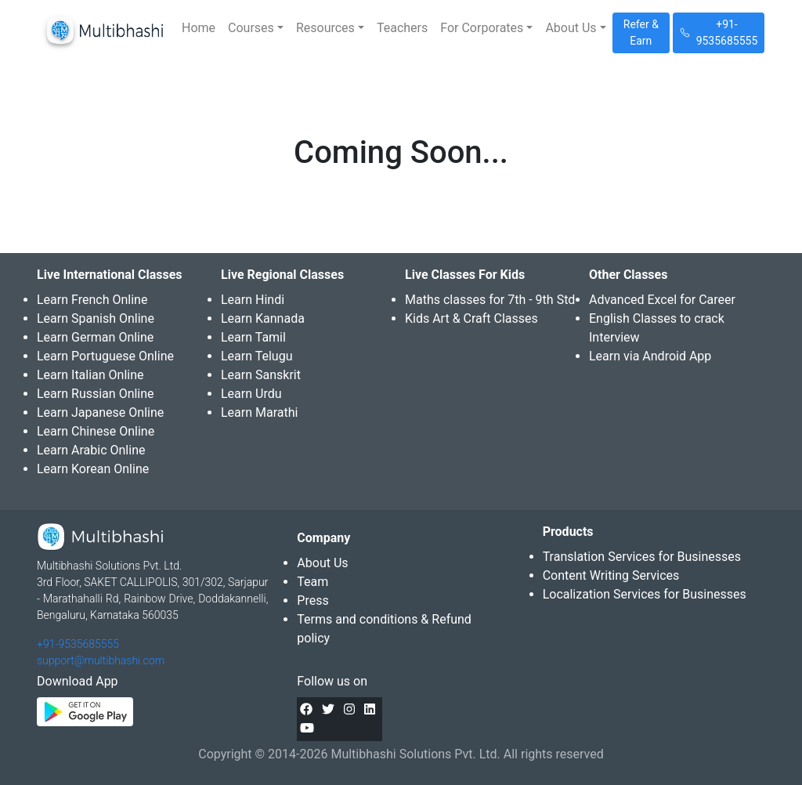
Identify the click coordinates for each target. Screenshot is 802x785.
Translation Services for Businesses (642, 556)
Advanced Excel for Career (662, 299)
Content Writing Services (611, 575)
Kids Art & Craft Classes (471, 318)
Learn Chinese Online (95, 431)
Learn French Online (92, 299)
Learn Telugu (257, 356)
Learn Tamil (253, 337)
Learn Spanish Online (95, 318)
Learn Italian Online (90, 374)
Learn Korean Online (93, 468)
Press (312, 600)
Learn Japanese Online (100, 412)
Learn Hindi (252, 299)
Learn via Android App (650, 356)
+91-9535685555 (78, 644)
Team (312, 581)
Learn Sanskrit (261, 374)
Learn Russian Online (95, 393)
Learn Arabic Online (91, 450)
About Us (322, 562)
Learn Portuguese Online (105, 356)
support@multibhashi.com (100, 660)
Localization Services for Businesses (644, 594)
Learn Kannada (263, 318)
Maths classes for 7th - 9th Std (490, 299)
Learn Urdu (251, 393)
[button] (256, 28)
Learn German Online (95, 337)
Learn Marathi (259, 412)
